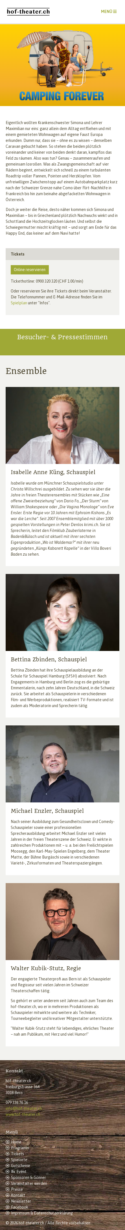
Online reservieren (29, 269)
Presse (17, 1189)
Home (16, 1142)
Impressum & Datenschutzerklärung (42, 1213)
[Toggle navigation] (108, 12)
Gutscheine (20, 1165)
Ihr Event (19, 1171)
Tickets (17, 1154)
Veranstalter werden (29, 1183)
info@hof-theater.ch (24, 1108)
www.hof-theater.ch (23, 1114)
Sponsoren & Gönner (28, 1177)
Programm (20, 1148)
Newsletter (21, 1201)
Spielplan (19, 303)
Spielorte (19, 1160)
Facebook (19, 1207)
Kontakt (18, 1195)
